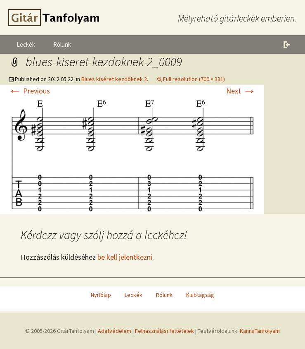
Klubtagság (200, 295)
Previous (29, 91)
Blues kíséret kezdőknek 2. (114, 79)
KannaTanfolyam (260, 331)
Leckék (26, 44)
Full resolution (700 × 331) (194, 79)
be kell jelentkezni (124, 257)
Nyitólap (101, 295)
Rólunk (62, 44)
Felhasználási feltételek (164, 331)
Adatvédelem (114, 331)
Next (241, 91)
